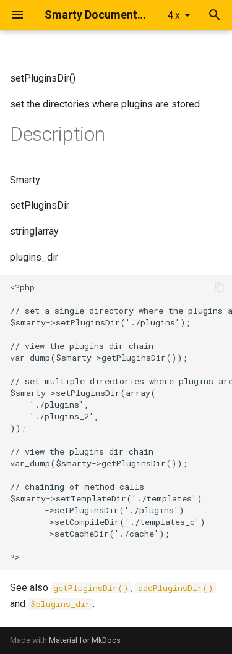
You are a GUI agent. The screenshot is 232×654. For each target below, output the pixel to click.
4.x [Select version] (174, 15)
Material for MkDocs (85, 640)
